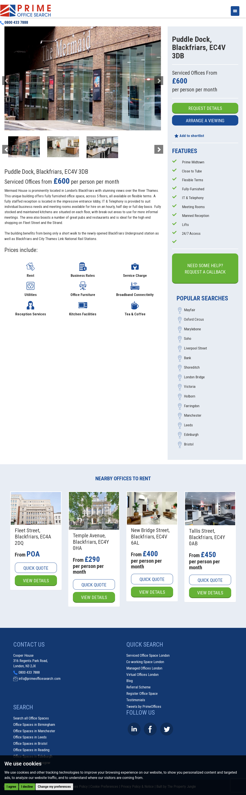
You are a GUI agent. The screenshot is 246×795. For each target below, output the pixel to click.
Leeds (188, 425)
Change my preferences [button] (54, 786)
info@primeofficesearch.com (40, 678)
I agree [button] (11, 786)
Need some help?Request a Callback (205, 269)
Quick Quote (35, 568)
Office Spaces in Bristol (30, 743)
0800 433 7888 (14, 22)
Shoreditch (192, 367)
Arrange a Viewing (205, 120)
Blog (129, 681)
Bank (187, 358)
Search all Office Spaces (31, 718)
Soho (187, 338)
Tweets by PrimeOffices (143, 706)
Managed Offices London (144, 668)
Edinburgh (191, 435)
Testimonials (135, 700)
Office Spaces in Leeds (30, 737)
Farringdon (191, 406)
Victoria (189, 387)
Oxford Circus (194, 319)
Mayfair (189, 310)
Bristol (188, 444)
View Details (36, 580)
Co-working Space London (145, 662)
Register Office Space (142, 693)
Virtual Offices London (142, 674)
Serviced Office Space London (148, 655)
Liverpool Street (195, 348)
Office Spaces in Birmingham (34, 724)
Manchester (192, 415)
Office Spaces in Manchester (34, 731)
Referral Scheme (138, 687)
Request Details (205, 108)
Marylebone (192, 329)
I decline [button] (27, 786)
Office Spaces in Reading (31, 750)
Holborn (189, 396)
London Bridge (194, 377)
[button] (16, 78)
